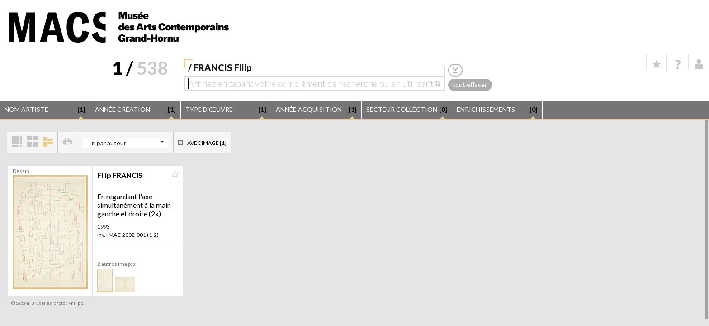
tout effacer (470, 84)
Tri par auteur (107, 143)
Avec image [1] (207, 142)
